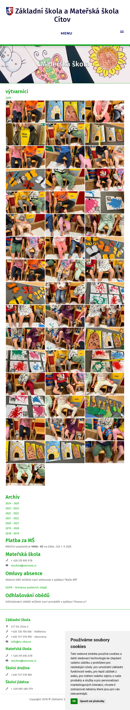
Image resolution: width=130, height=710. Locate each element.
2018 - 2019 (12, 533)
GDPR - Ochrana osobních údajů (26, 587)
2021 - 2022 (12, 518)
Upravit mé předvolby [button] (92, 701)
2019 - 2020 (12, 528)
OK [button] (74, 701)
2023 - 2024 (12, 508)
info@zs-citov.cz (21, 641)
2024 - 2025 (12, 503)
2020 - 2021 (12, 523)
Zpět (8, 97)
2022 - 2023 (12, 513)
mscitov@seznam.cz (23, 565)
